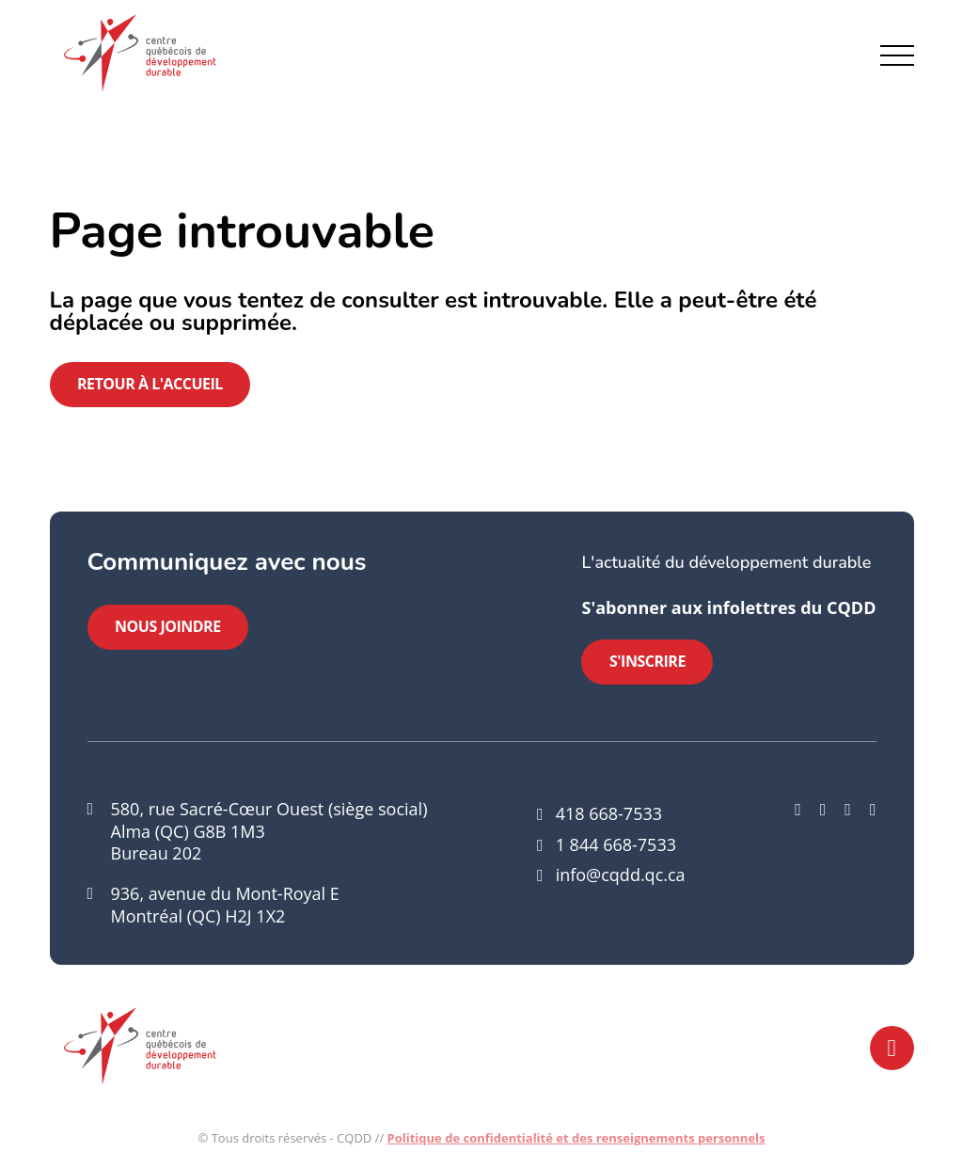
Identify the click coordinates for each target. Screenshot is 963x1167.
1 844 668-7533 (616, 846)
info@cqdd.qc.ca (621, 876)
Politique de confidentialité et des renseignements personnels (576, 1139)
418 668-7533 (609, 815)
